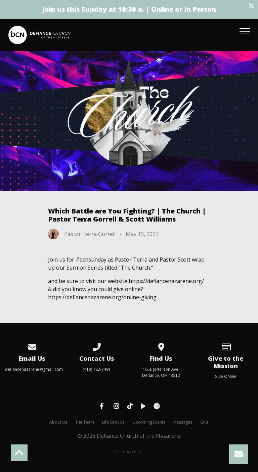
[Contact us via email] (32, 346)
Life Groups (113, 422)
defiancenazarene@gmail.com (34, 369)
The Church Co (129, 452)
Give (204, 422)
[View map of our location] (161, 346)
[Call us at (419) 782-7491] (96, 346)
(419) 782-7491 (97, 369)
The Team (84, 422)
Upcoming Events (148, 422)
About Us (58, 422)
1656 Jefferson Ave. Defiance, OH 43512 (161, 372)
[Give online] (225, 346)
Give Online (225, 376)
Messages (182, 422)
